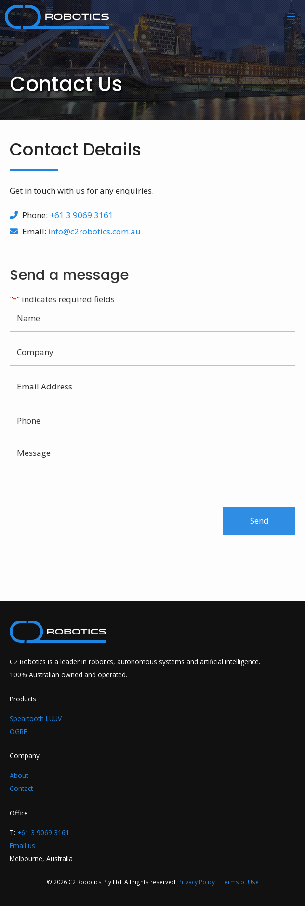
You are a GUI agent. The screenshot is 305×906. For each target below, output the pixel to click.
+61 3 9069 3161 (81, 214)
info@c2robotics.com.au (94, 231)
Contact (21, 788)
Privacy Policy (196, 882)
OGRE (18, 731)
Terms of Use (240, 882)
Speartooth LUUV (36, 718)
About (19, 775)
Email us (22, 845)
